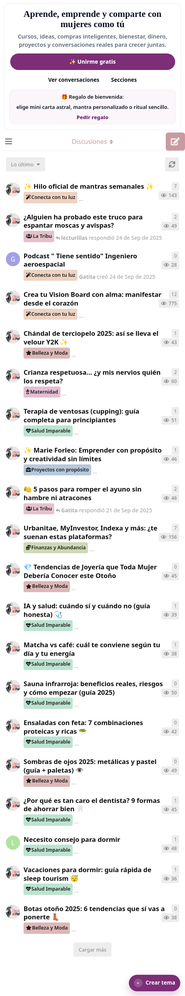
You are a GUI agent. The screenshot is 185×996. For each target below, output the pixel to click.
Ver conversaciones (73, 79)
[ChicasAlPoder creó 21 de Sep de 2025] (13, 492)
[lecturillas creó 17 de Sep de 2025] (13, 843)
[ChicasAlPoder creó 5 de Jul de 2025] (13, 298)
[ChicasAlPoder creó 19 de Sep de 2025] (13, 609)
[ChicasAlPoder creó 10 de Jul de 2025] (13, 531)
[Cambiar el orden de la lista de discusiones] (25, 164)
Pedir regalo (92, 117)
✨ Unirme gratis (92, 61)
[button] (154, 983)
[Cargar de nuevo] (172, 164)
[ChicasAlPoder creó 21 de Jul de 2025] (13, 375)
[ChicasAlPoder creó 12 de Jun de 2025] (13, 189)
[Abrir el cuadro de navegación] (8, 142)
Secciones (124, 79)
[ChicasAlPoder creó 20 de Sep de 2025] (13, 414)
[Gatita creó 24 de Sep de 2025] (13, 259)
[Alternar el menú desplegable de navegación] (92, 142)
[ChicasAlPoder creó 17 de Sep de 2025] (13, 220)
